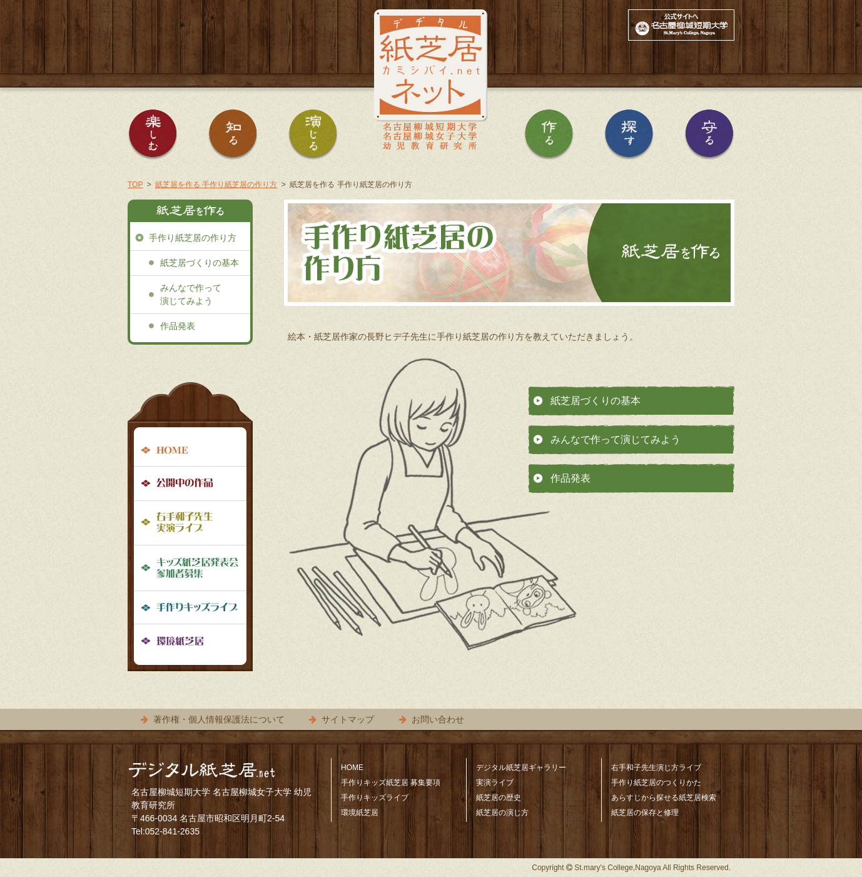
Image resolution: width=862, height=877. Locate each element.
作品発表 (570, 478)
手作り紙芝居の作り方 (192, 238)
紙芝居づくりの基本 (595, 400)
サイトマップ (348, 719)
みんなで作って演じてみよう (615, 439)
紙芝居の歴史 (498, 797)
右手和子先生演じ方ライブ (656, 767)
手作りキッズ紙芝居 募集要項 (390, 782)
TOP (135, 184)
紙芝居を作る (549, 137)
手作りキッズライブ (190, 607)
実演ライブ (495, 782)
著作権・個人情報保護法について (219, 719)
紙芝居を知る (233, 137)
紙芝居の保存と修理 (645, 812)
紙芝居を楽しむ (153, 137)
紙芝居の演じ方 (502, 812)
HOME (190, 451)
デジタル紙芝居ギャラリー (521, 767)
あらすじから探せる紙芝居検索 (663, 797)
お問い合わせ (438, 719)
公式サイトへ (681, 25)
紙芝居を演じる (313, 137)
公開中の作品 (190, 484)
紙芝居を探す (629, 137)
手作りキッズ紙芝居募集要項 (190, 568)
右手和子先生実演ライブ (190, 523)
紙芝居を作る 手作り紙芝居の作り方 (216, 184)
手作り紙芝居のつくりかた (656, 782)
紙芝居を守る (709, 137)
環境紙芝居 (190, 640)
